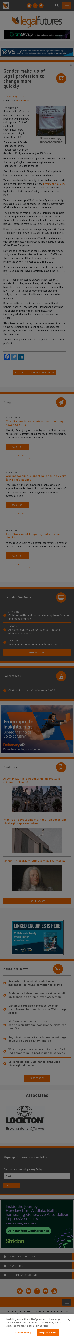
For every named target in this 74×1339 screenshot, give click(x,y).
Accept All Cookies (48, 1332)
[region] (37, 1326)
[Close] (68, 1319)
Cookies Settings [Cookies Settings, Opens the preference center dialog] (23, 1332)
